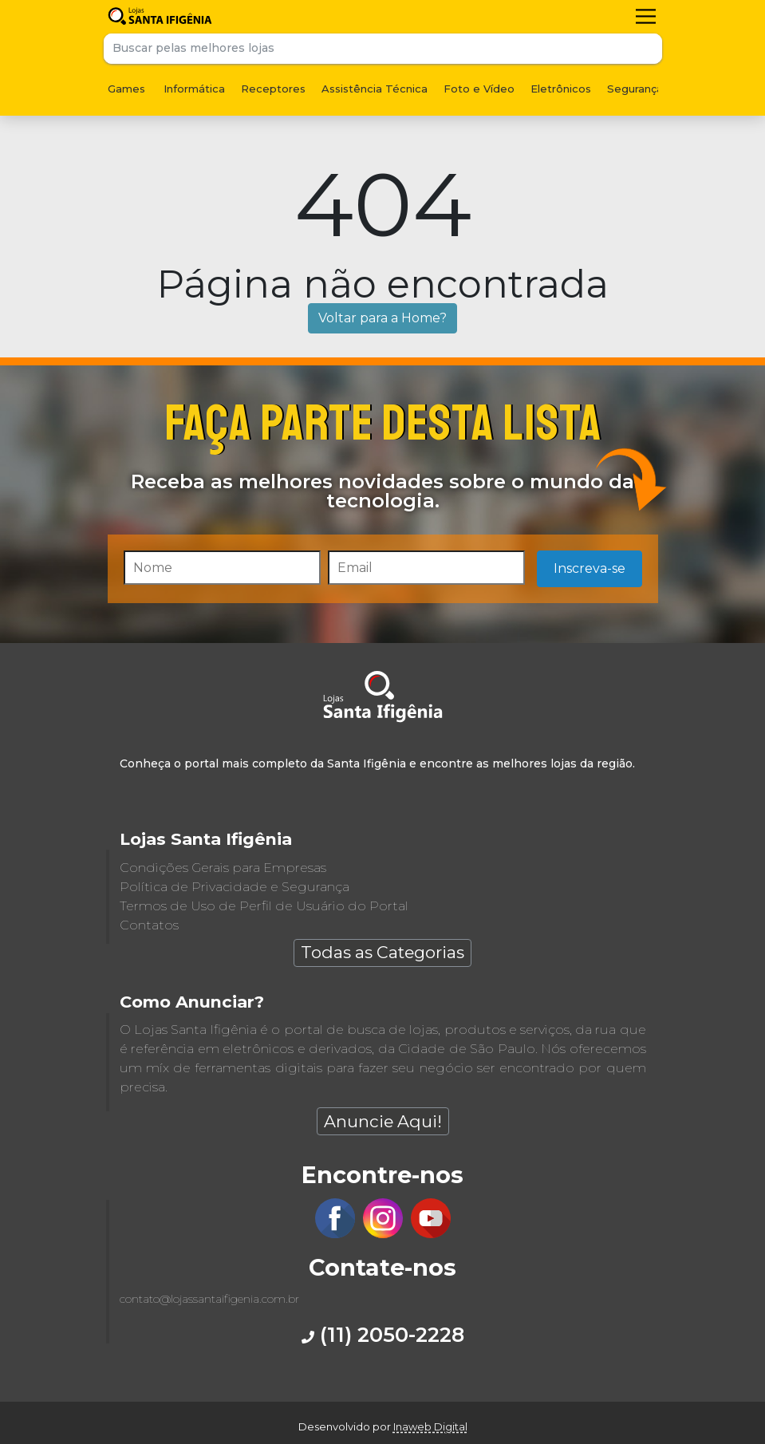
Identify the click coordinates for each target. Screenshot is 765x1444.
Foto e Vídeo (479, 88)
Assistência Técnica (374, 88)
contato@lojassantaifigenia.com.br (209, 1299)
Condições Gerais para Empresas (223, 867)
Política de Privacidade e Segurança (234, 886)
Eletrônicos (560, 88)
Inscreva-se (589, 568)
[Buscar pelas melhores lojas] (368, 49)
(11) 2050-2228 (383, 1334)
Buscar (647, 49)
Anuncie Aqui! (383, 1121)
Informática (194, 88)
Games (126, 88)
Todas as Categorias (382, 952)
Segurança (635, 88)
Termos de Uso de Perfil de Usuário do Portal (264, 905)
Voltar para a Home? (382, 317)
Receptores (273, 88)
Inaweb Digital (430, 1426)
